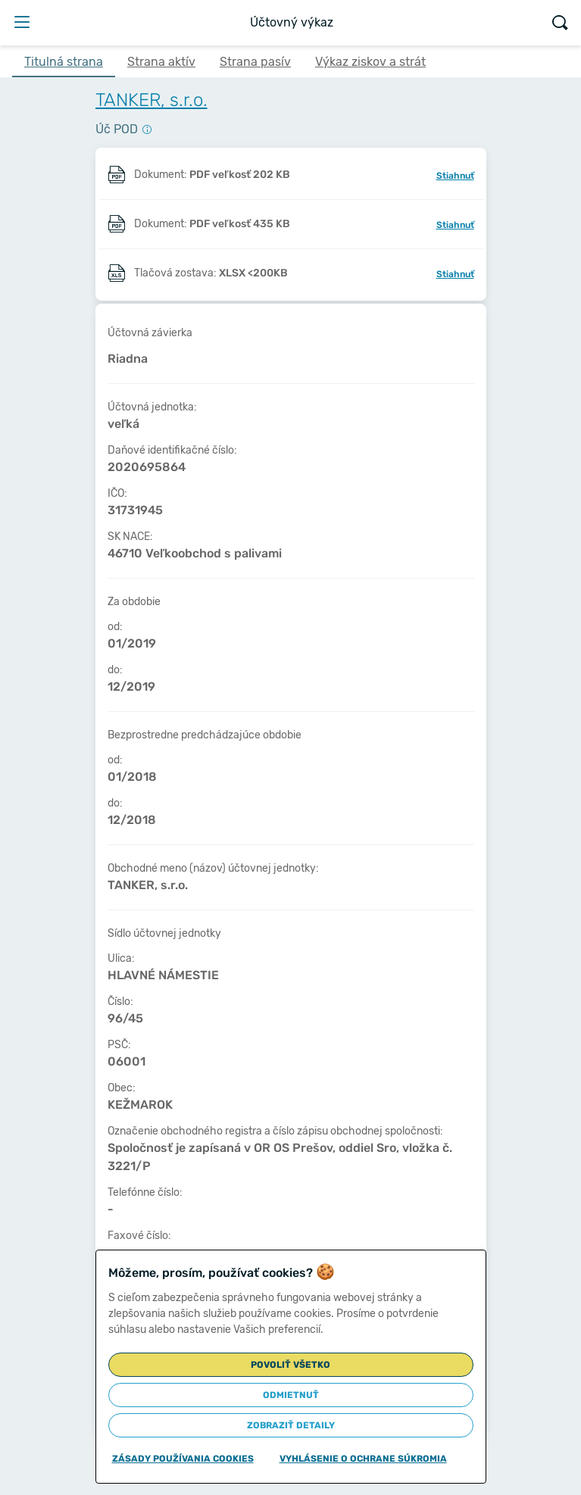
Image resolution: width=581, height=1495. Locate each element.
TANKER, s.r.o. (151, 100)
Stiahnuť (455, 175)
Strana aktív (161, 62)
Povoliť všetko (290, 1364)
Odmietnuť (291, 1395)
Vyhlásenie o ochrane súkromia (363, 1458)
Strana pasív (255, 62)
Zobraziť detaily (291, 1425)
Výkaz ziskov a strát (370, 62)
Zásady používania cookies (183, 1458)
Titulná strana (63, 62)
